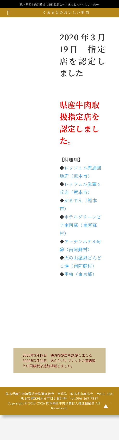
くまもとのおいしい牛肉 (66, 12)
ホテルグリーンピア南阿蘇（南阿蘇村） (80, 224)
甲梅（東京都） (80, 274)
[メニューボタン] (8, 12)
